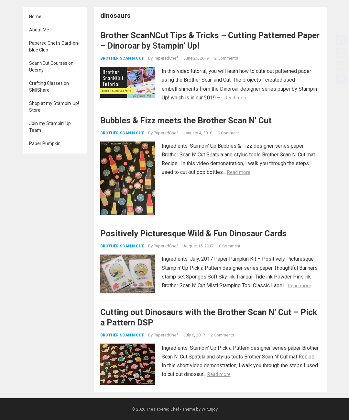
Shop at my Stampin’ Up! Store (54, 107)
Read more (236, 98)
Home (35, 16)
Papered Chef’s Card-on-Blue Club (54, 46)
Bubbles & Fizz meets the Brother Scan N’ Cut (186, 120)
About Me (39, 29)
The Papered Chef (162, 409)
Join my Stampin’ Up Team (50, 127)
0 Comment (228, 133)
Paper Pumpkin (44, 143)
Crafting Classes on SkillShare (49, 87)
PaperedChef (166, 58)
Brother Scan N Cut (122, 58)
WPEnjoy (210, 409)
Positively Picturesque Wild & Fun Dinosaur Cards (193, 233)
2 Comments (226, 58)
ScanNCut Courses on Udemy (51, 67)
